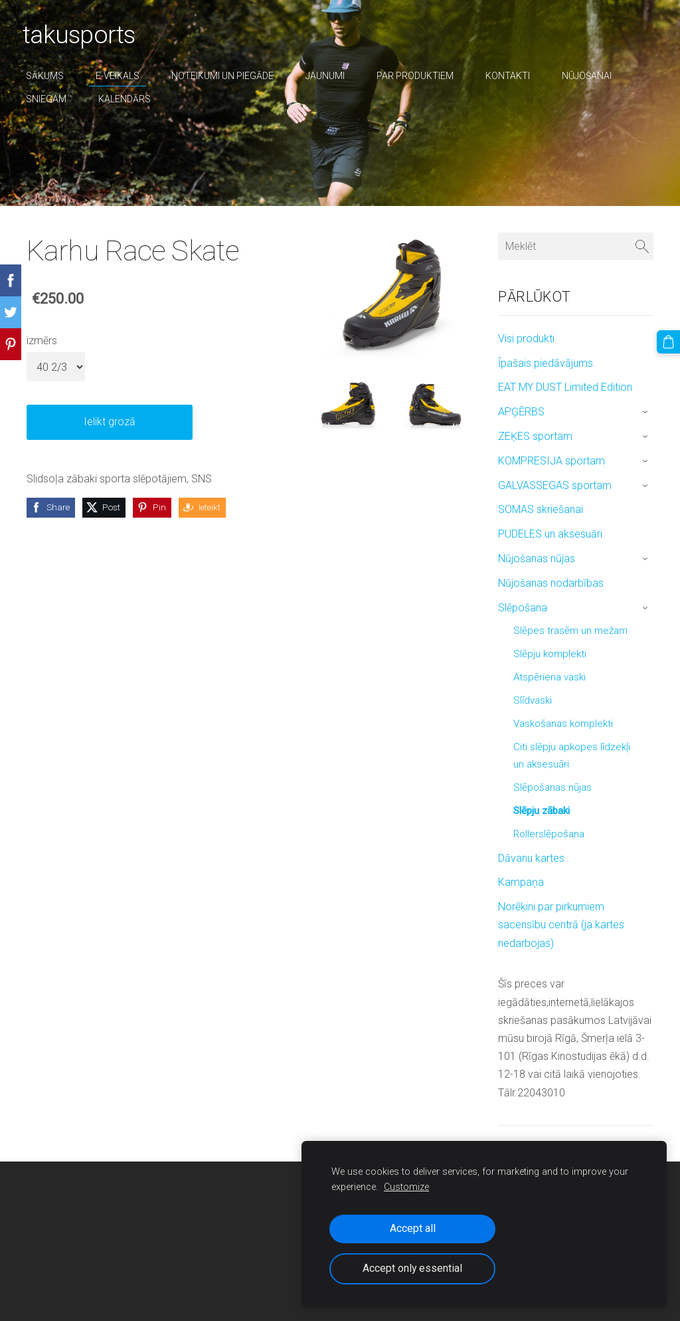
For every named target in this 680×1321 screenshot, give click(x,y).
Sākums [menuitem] (49, 75)
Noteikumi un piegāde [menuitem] (226, 75)
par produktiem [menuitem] (419, 75)
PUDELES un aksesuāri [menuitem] (550, 534)
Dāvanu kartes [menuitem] (531, 858)
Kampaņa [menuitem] (521, 882)
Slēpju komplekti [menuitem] (549, 654)
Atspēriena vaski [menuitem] (549, 677)
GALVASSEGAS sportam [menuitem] (555, 485)
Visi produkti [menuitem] (526, 338)
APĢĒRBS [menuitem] (521, 411)
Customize (406, 1187)
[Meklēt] (575, 246)
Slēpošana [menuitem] (522, 607)
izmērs (42, 340)
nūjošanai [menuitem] (591, 75)
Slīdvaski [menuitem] (532, 700)
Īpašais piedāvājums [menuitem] (545, 363)
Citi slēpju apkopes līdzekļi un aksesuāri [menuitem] (571, 755)
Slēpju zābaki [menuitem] (541, 811)
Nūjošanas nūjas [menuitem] (536, 558)
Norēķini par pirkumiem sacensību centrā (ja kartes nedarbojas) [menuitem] (561, 924)
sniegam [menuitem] (50, 99)
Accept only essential (412, 1268)
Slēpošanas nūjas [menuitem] (552, 787)
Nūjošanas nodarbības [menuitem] (551, 583)
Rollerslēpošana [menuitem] (548, 834)
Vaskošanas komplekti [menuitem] (563, 724)
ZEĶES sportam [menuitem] (535, 436)
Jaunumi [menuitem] (329, 75)
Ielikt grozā (109, 421)
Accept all (413, 1228)
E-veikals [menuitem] (121, 75)
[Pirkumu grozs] (668, 341)
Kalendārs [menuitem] (128, 99)
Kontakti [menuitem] (511, 75)
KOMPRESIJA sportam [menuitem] (551, 461)
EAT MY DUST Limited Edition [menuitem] (565, 387)
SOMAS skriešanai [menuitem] (540, 509)
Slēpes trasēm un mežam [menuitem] (570, 631)
